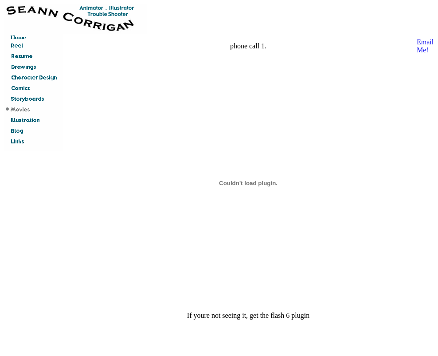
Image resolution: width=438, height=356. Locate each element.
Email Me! (425, 46)
